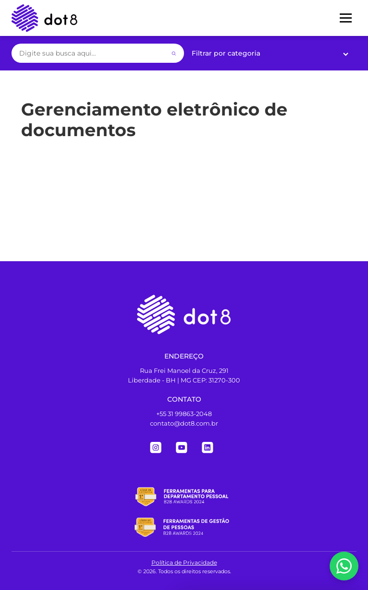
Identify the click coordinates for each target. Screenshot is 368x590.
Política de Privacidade (184, 562)
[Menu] (345, 18)
